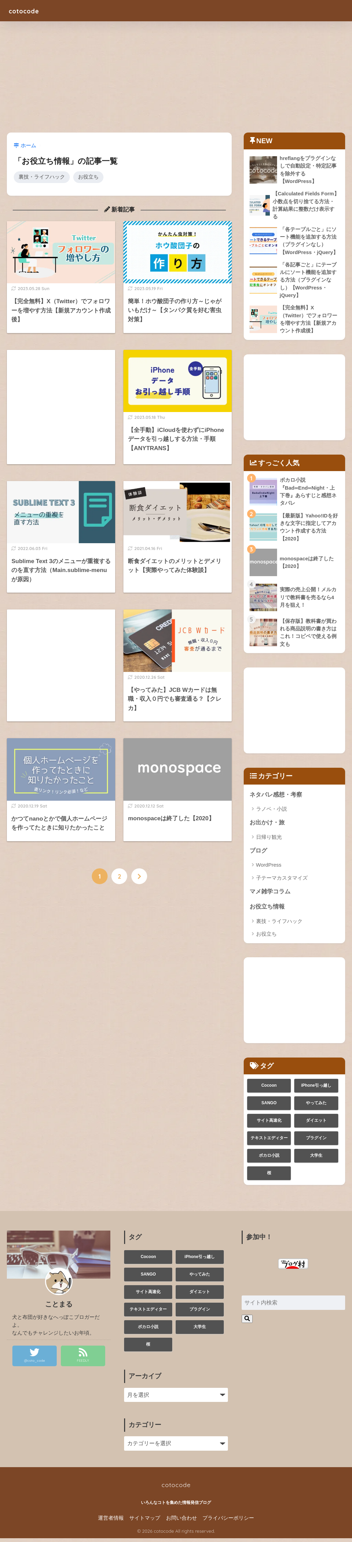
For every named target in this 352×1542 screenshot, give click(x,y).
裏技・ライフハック (42, 177)
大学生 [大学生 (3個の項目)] (316, 1159)
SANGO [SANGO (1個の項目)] (269, 1106)
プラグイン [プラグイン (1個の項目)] (316, 1141)
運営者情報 (111, 1521)
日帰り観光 (269, 840)
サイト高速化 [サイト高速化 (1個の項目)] (269, 1124)
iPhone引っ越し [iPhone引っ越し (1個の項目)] (316, 1089)
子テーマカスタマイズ (282, 881)
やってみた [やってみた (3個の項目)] (316, 1106)
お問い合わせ (181, 1521)
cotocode (28, 10)
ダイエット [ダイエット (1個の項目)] (316, 1124)
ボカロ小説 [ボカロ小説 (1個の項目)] (269, 1159)
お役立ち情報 (267, 910)
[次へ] (139, 876)
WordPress (269, 868)
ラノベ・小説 (271, 812)
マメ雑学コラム (270, 895)
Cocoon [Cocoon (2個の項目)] (269, 1089)
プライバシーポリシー (228, 1521)
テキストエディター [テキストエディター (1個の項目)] (269, 1141)
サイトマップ (144, 1521)
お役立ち (88, 177)
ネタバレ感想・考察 (276, 797)
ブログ (258, 853)
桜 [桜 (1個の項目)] (269, 1176)
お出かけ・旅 (267, 825)
